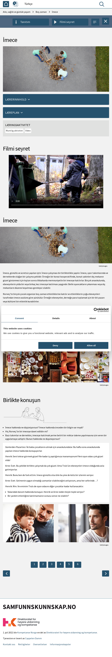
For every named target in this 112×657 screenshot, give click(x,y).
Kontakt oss (9, 644)
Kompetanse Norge (27, 632)
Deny (55, 345)
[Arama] (102, 5)
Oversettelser (40, 644)
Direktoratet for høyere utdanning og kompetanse (71, 632)
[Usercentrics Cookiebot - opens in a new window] (96, 310)
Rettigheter (24, 644)
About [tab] (92, 318)
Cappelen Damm (33, 638)
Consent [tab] (19, 318)
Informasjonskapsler (60, 644)
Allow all (91, 345)
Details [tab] (56, 318)
